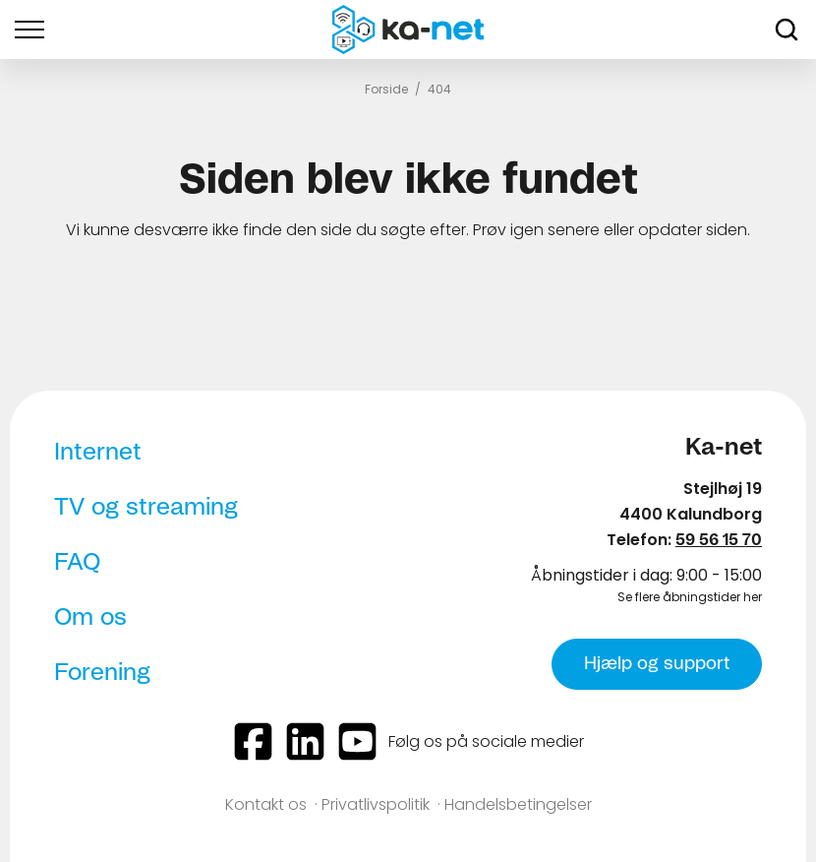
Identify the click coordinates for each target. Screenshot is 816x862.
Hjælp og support (656, 664)
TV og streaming (146, 508)
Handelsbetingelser (518, 804)
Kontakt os (266, 804)
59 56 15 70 (718, 540)
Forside (386, 89)
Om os (90, 618)
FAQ (77, 563)
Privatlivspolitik (375, 804)
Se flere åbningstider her (689, 596)
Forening (102, 673)
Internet (98, 452)
